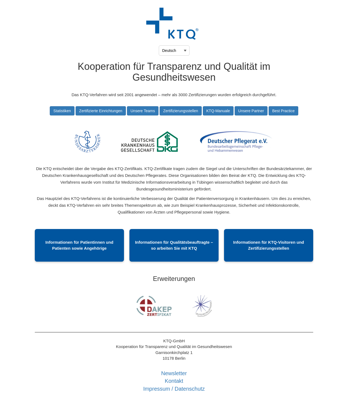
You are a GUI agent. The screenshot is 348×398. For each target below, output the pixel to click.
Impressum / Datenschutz (174, 389)
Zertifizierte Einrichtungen (100, 111)
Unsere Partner (251, 111)
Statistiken (62, 111)
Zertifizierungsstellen (180, 111)
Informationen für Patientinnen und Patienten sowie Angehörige (79, 245)
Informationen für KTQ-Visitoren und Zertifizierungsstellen (268, 245)
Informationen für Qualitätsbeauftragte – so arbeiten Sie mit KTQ (174, 245)
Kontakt (174, 381)
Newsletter (174, 373)
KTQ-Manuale (218, 111)
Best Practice (283, 111)
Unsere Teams (142, 111)
